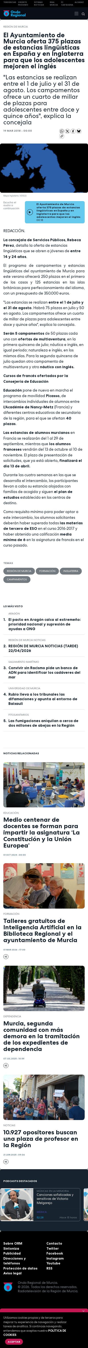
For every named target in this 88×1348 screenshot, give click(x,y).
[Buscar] (82, 13)
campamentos (17, 579)
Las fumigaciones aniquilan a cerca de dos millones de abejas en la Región (43, 723)
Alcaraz (79, 2)
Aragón (14, 613)
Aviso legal (12, 1273)
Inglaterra (70, 571)
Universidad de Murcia (24, 688)
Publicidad (12, 1253)
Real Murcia (54, 3)
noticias (9, 1125)
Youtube (53, 1263)
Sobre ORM (12, 1243)
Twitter (52, 1248)
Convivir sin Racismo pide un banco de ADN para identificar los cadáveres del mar (44, 672)
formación (47, 571)
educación (11, 813)
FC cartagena (67, 3)
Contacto (54, 1243)
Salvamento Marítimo (23, 662)
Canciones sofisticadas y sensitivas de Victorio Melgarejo (55, 1199)
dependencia (12, 1016)
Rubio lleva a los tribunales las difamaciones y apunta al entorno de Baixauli (42, 699)
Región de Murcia (15, 26)
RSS (49, 1268)
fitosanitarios (18, 715)
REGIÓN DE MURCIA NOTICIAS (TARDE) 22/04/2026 (43, 648)
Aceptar (14, 1341)
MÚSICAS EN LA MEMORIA (53, 1191)
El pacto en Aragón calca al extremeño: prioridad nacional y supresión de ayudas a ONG (44, 624)
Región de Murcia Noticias (27, 640)
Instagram (55, 1258)
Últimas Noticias (39, 3)
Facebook (54, 1253)
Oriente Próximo (23, 3)
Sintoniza (11, 1248)
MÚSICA (42, 1212)
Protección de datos (20, 1268)
